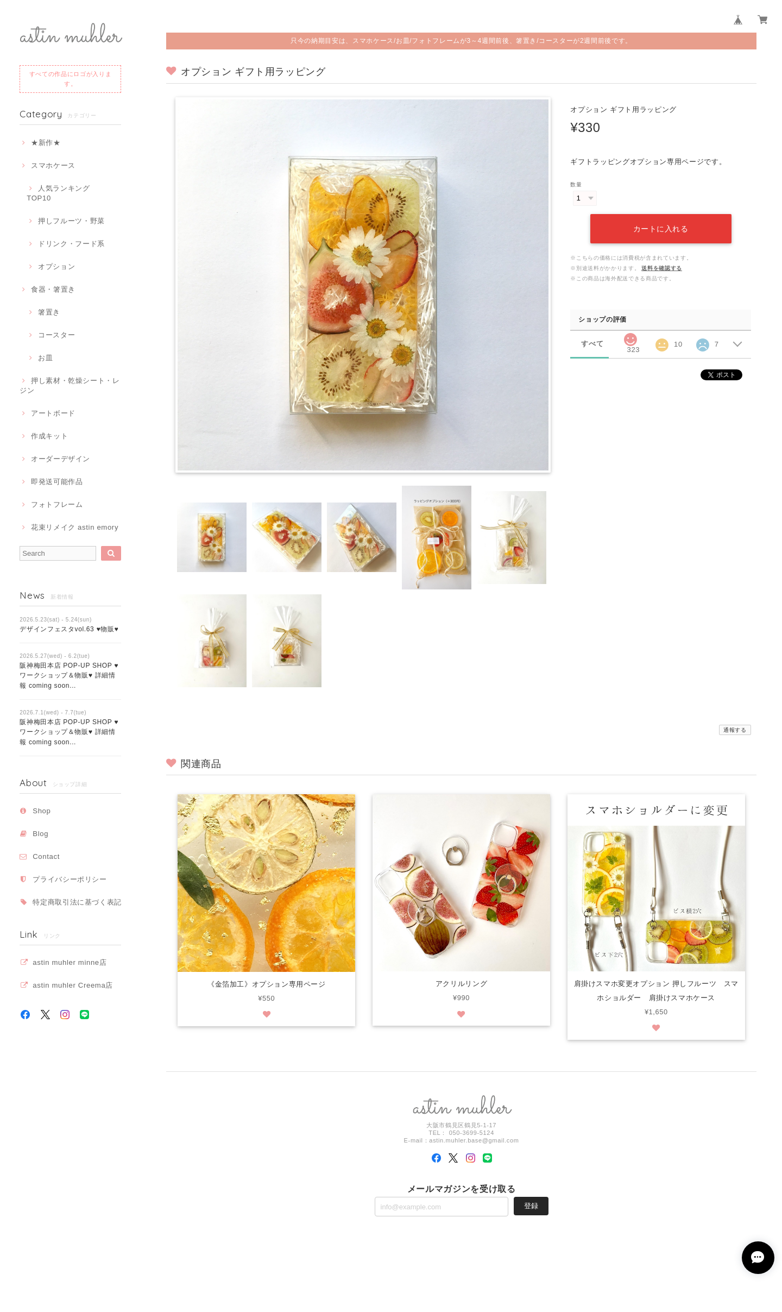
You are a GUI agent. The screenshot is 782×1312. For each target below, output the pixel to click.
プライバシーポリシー (70, 879)
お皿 (45, 358)
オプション (56, 266)
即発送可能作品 (57, 482)
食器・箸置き (53, 289)
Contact (46, 856)
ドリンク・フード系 (71, 244)
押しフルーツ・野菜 (71, 221)
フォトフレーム (57, 504)
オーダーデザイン (60, 459)
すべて (592, 343)
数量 (576, 184)
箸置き (49, 312)
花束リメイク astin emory (74, 527)
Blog (40, 834)
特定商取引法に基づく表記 (77, 902)
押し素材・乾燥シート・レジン (70, 385)
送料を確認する (661, 268)
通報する (735, 730)
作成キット (49, 436)
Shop (42, 811)
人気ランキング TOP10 (62, 193)
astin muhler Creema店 (73, 985)
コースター (56, 335)
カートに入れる (661, 228)
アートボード (53, 413)
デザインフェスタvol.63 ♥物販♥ (69, 629)
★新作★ (46, 143)
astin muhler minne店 (69, 962)
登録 (531, 1207)
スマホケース (53, 165)
